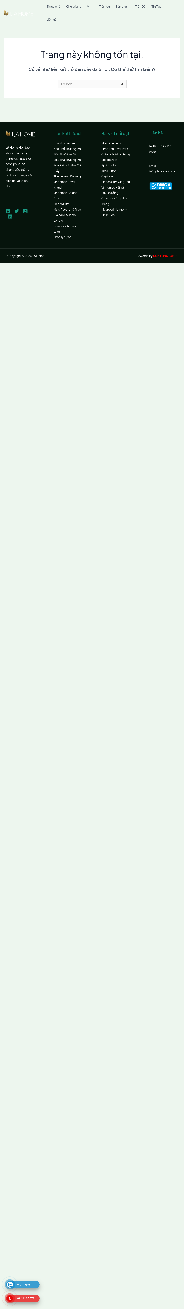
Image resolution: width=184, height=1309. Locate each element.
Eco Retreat (109, 160)
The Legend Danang (67, 176)
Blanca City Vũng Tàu (115, 182)
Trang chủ (53, 6)
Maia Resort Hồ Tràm (68, 209)
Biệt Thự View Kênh (66, 154)
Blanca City (61, 204)
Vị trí (90, 6)
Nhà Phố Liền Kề (64, 143)
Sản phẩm (122, 6)
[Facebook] (8, 211)
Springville (108, 165)
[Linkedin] (10, 216)
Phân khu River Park (114, 149)
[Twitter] (16, 211)
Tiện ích (104, 6)
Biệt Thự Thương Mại (68, 160)
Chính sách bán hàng (115, 154)
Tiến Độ (140, 6)
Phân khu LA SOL (112, 143)
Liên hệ (52, 19)
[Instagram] (25, 211)
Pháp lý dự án (63, 237)
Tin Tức (156, 6)
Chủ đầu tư (73, 6)
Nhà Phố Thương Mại (68, 149)
